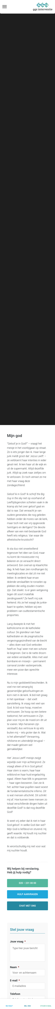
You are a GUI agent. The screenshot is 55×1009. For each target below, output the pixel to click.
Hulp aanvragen (27, 894)
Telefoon (15, 993)
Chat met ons (27, 905)
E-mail (15, 980)
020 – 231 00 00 (27, 883)
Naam (14, 967)
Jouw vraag (18, 941)
